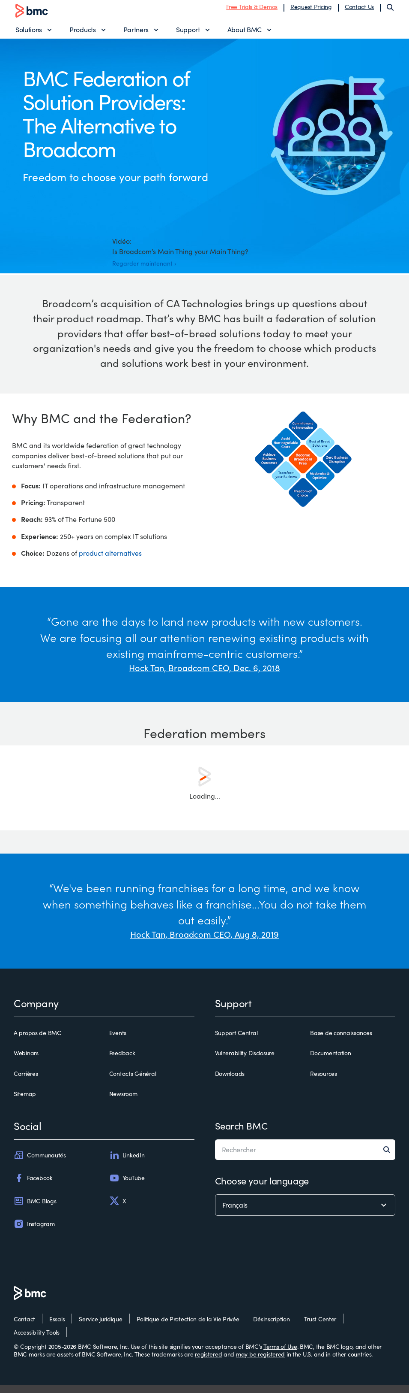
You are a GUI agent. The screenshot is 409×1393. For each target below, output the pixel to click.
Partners (136, 32)
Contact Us (359, 10)
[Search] (390, 10)
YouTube (127, 1186)
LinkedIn (127, 1163)
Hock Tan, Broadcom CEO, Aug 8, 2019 (204, 942)
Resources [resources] (323, 1081)
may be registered (260, 1362)
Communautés (40, 1163)
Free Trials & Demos (252, 10)
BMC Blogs (35, 1209)
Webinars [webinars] (26, 1061)
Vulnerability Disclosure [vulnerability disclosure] (245, 1061)
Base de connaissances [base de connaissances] (341, 1041)
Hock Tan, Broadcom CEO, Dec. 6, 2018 (204, 675)
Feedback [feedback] (122, 1061)
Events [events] (117, 1041)
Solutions (28, 32)
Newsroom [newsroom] (123, 1101)
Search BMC (241, 1133)
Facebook (33, 1186)
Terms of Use (280, 1354)
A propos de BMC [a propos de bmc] (37, 1041)
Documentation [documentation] (330, 1061)
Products (82, 32)
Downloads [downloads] (230, 1081)
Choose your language (262, 1188)
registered (208, 1362)
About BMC (244, 32)
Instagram (34, 1231)
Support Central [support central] (236, 1041)
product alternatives (110, 560)
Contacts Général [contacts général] (132, 1081)
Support (188, 32)
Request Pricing (311, 10)
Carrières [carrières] (26, 1081)
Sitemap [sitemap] (25, 1101)
